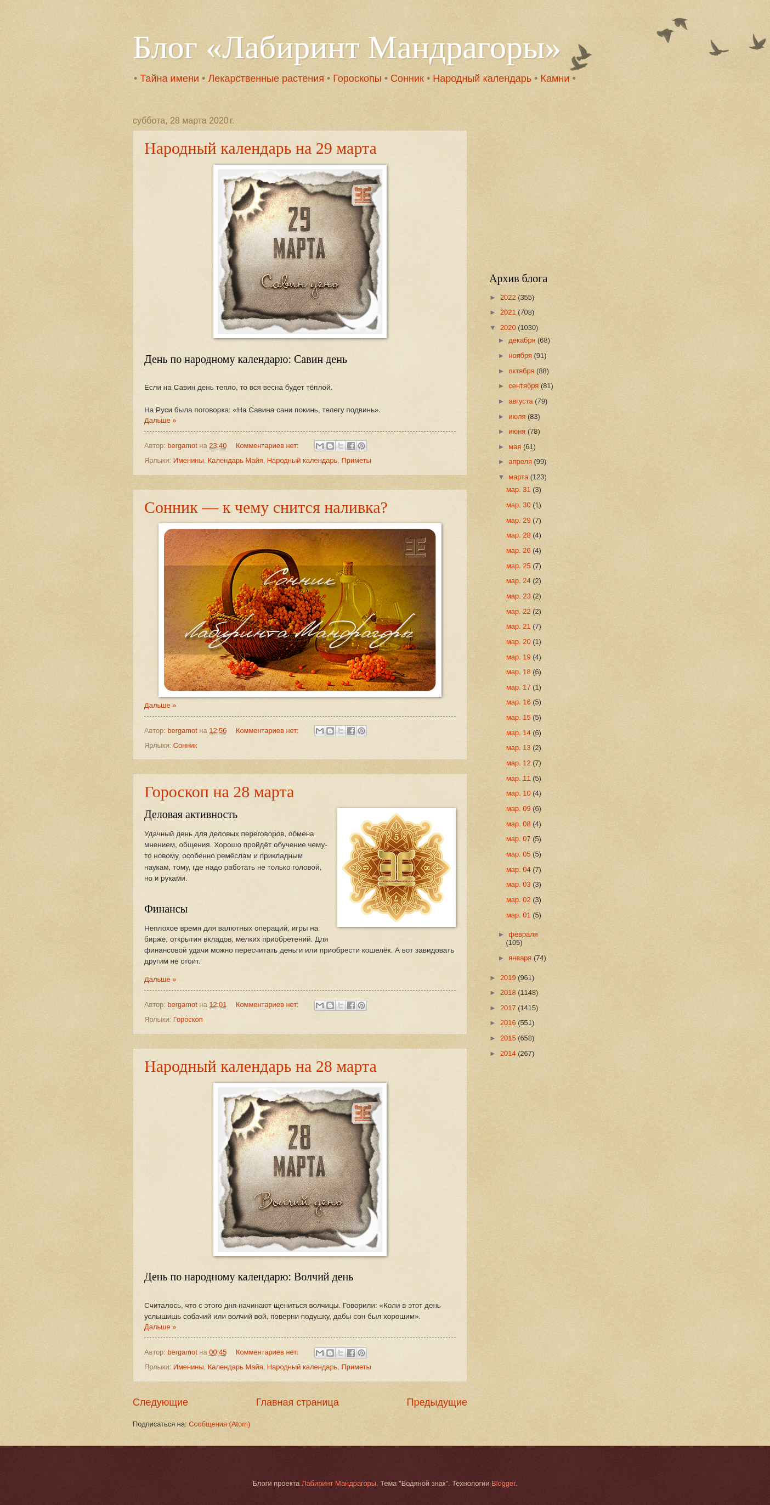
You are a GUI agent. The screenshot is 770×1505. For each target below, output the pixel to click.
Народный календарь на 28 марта (260, 1066)
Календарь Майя (235, 460)
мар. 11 (519, 778)
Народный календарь (482, 78)
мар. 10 (519, 793)
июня (518, 431)
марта (519, 477)
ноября (521, 355)
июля (518, 416)
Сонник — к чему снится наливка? (266, 507)
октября (522, 371)
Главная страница (297, 1402)
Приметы (356, 460)
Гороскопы (357, 78)
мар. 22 (519, 611)
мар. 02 (519, 900)
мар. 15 (519, 717)
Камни (554, 78)
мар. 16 (519, 702)
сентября (524, 386)
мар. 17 (519, 687)
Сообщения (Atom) (219, 1424)
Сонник (407, 78)
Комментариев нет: (268, 445)
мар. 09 (519, 808)
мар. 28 (519, 535)
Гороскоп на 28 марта (219, 791)
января (521, 958)
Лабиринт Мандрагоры (339, 1483)
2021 (509, 312)
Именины (188, 460)
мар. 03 (519, 884)
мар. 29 (519, 520)
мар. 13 (519, 747)
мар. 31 (519, 489)
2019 (509, 978)
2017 (509, 1008)
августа (521, 401)
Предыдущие (437, 1402)
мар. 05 (519, 854)
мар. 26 (519, 550)
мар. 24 (519, 581)
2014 (509, 1053)
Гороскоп (188, 1019)
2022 (509, 297)
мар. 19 (519, 657)
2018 (509, 992)
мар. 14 (519, 733)
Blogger (503, 1483)
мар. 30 (519, 505)
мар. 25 (519, 566)
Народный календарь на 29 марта (260, 148)
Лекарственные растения (266, 78)
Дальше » (160, 420)
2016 (509, 1023)
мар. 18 (519, 672)
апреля (521, 461)
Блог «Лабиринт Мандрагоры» (347, 47)
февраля (522, 934)
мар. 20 (519, 641)
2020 (509, 327)
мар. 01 (519, 915)
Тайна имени (169, 78)
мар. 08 (519, 824)
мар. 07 (519, 839)
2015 (509, 1038)
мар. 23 (519, 596)
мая (515, 447)
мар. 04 (519, 869)
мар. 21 (519, 626)
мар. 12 (519, 763)
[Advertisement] (557, 184)
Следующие (160, 1402)
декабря (522, 340)
